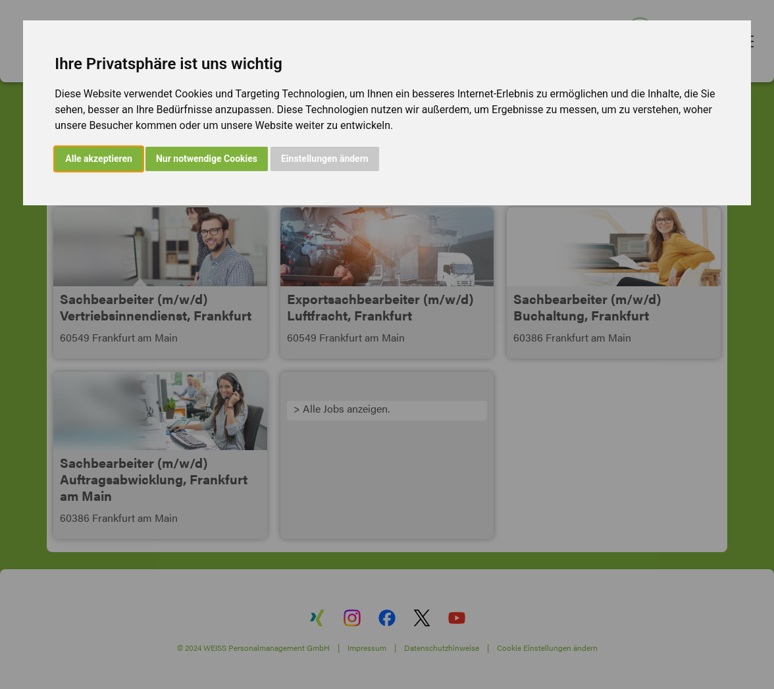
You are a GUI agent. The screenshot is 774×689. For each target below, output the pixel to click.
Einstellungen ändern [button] (325, 158)
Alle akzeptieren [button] (98, 158)
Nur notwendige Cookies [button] (206, 158)
